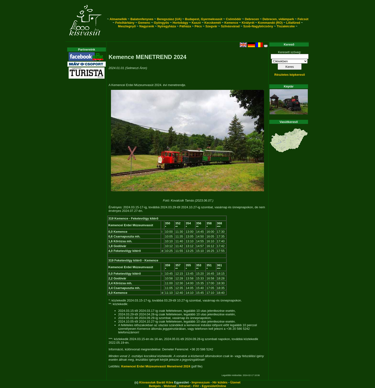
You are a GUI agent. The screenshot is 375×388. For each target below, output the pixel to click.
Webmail (170, 386)
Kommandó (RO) (270, 22)
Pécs (198, 26)
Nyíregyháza (167, 26)
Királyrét (248, 22)
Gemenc (144, 22)
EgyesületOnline (214, 386)
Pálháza (185, 26)
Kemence (231, 22)
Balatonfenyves (141, 19)
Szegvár (211, 26)
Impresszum (201, 382)
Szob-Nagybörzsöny (258, 26)
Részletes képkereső (289, 74)
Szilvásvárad (230, 26)
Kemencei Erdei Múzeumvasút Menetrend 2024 (155, 366)
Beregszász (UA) (169, 19)
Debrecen (252, 19)
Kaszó (196, 22)
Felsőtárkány (124, 22)
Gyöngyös (161, 22)
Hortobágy (180, 22)
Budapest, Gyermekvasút (203, 19)
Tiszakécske (286, 26)
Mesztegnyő (127, 26)
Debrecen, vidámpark (278, 19)
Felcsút (303, 19)
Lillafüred (293, 22)
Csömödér (233, 19)
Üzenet (235, 382)
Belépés (155, 386)
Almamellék (118, 19)
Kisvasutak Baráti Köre (156, 382)
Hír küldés (219, 382)
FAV (196, 386)
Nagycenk (146, 26)
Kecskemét (212, 22)
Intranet (185, 386)
